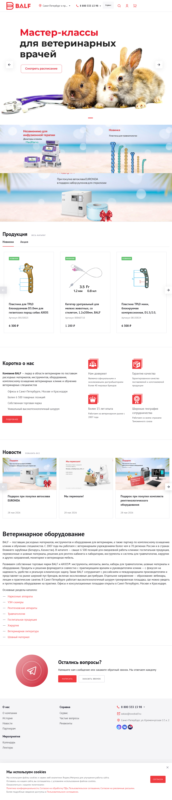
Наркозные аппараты (20, 596)
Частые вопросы (69, 718)
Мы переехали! (74, 496)
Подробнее (12, 419)
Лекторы (8, 747)
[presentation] (168, 290)
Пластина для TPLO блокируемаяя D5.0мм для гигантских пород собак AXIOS (28, 308)
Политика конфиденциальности (22, 788)
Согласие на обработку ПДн (54, 788)
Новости (7, 723)
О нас (6, 707)
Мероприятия (11, 736)
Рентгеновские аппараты (22, 608)
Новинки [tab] (8, 242)
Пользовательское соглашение (84, 788)
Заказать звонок (91, 679)
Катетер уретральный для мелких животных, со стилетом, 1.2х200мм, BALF (82, 308)
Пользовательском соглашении (62, 791)
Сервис (108, 5)
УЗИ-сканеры (15, 602)
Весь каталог (39, 235)
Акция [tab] (24, 242)
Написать (67, 679)
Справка (65, 707)
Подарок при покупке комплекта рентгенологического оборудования (142, 500)
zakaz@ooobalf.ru (131, 713)
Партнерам (9, 728)
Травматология (16, 614)
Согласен (158, 779)
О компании (10, 713)
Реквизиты (66, 723)
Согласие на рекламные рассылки (117, 788)
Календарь (9, 742)
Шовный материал (19, 637)
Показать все (32, 453)
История (8, 718)
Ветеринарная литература (23, 631)
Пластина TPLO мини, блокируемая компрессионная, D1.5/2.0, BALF (139, 308)
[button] (9, 64)
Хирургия (13, 625)
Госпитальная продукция (22, 619)
